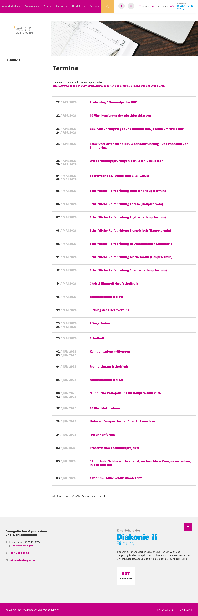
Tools (156, 6)
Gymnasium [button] (31, 6)
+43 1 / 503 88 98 (19, 552)
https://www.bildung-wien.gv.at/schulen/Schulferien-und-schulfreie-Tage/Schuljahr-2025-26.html (109, 85)
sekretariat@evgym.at (22, 560)
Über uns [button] (61, 6)
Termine (144, 6)
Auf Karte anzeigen (22, 545)
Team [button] (47, 6)
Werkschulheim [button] (10, 6)
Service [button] (94, 6)
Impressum (185, 609)
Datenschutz (165, 609)
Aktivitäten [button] (78, 6)
